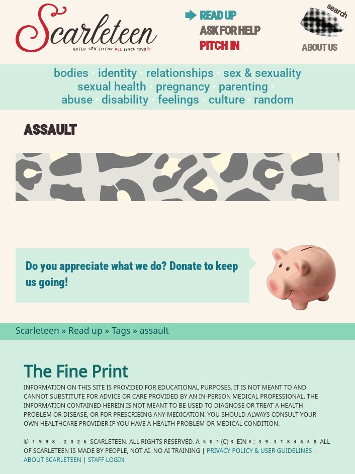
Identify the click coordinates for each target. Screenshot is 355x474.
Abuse (77, 99)
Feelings (178, 99)
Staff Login (106, 460)
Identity (117, 72)
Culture (227, 99)
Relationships (180, 72)
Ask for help (230, 31)
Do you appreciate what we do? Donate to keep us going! (132, 274)
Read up (218, 16)
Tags (121, 331)
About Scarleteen (52, 460)
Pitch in (219, 46)
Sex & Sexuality (262, 72)
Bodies (71, 72)
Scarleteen (37, 331)
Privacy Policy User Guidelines (259, 451)
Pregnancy (183, 85)
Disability (125, 99)
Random (274, 99)
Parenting (243, 85)
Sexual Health (111, 85)
